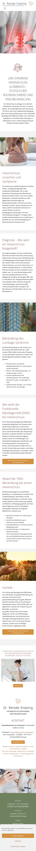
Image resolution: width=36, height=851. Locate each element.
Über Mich (18, 686)
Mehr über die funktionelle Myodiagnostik (18, 461)
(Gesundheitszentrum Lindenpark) (22, 732)
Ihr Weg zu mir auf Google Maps (18, 806)
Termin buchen (18, 742)
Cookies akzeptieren (18, 836)
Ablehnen (18, 841)
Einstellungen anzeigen (18, 846)
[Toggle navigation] (4, 8)
